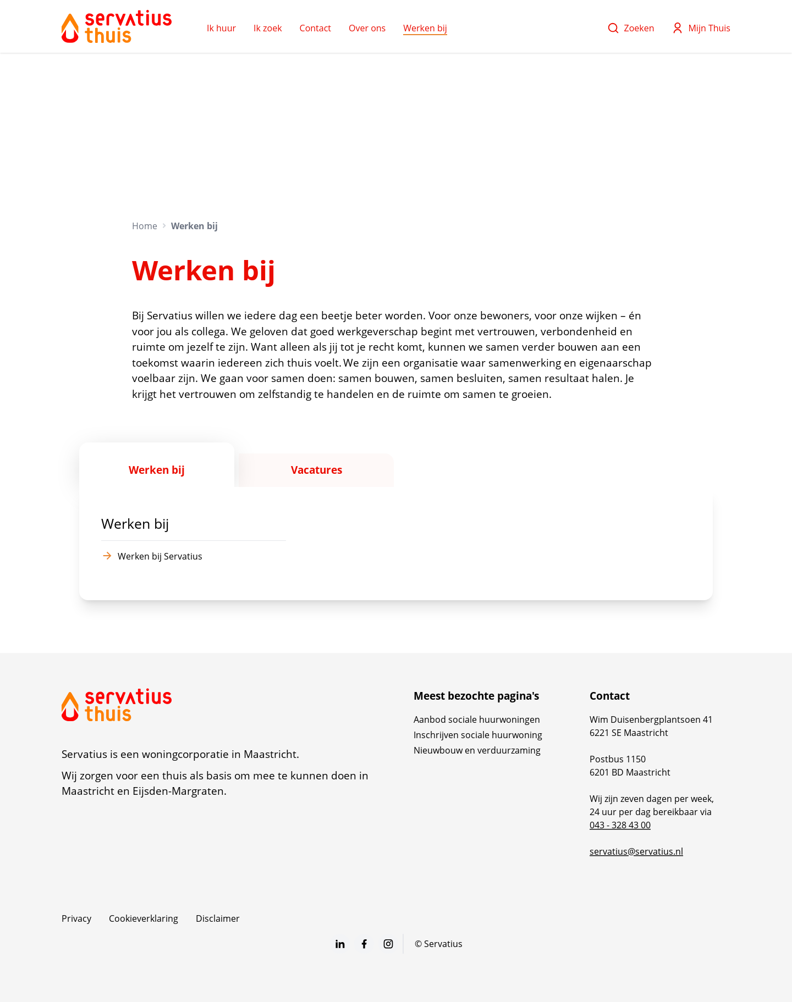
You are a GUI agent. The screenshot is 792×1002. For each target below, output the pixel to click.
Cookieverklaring (143, 918)
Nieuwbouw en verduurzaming (477, 750)
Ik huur (221, 28)
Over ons (367, 28)
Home (144, 226)
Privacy (76, 918)
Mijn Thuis (701, 28)
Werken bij (425, 28)
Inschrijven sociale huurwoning (478, 735)
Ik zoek (268, 28)
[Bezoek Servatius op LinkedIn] (340, 944)
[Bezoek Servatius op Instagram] (388, 944)
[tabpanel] (396, 544)
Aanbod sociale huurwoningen (477, 719)
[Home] (117, 26)
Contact (315, 28)
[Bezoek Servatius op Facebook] (364, 944)
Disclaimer (218, 918)
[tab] (156, 464)
